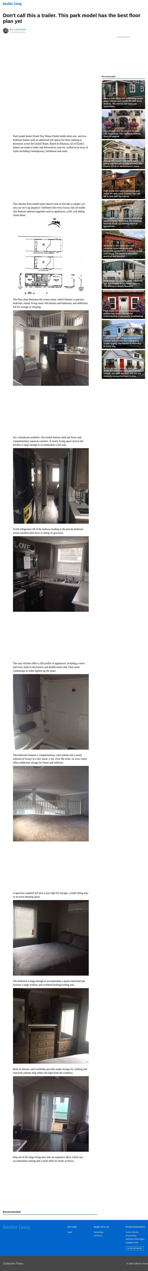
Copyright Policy (132, 1243)
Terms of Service (132, 1232)
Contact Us (98, 1236)
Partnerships (98, 1232)
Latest (69, 1232)
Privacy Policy (131, 1236)
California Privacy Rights (135, 1239)
